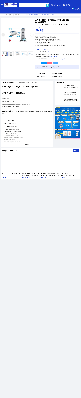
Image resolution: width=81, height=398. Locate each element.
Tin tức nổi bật (60, 82)
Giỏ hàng (76, 9)
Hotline (57, 5)
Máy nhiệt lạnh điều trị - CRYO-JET (11, 173)
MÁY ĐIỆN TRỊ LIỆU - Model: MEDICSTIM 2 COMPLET (68, 174)
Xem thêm (75, 150)
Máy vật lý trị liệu (10, 15)
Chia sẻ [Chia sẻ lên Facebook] (43, 63)
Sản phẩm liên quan (9, 151)
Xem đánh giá (38, 27)
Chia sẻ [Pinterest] (49, 63)
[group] (17, 35)
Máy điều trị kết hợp (20, 15)
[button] (31, 34)
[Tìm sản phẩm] (34, 5)
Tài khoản (69, 5)
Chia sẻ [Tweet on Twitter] (55, 63)
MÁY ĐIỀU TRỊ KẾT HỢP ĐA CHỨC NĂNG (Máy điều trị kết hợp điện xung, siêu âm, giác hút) (50, 175)
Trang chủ (3, 15)
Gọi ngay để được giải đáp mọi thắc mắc (49, 67)
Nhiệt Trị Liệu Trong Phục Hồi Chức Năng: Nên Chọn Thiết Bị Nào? (71, 101)
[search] (47, 5)
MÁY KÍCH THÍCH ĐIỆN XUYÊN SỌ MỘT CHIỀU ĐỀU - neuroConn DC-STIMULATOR (30, 175)
